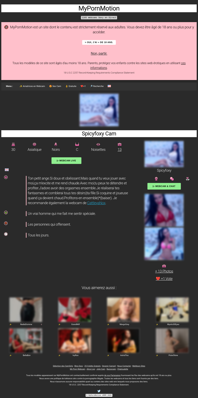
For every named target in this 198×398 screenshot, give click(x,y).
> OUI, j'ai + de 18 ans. (99, 42)
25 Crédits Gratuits (93, 366)
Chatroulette (122, 369)
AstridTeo (124, 355)
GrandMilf (75, 324)
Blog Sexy (78, 366)
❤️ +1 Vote (164, 278)
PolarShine (173, 355)
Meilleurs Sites (138, 366)
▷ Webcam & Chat (164, 186)
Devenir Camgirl (109, 366)
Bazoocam (111, 369)
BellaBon (27, 355)
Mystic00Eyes (173, 324)
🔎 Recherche (97, 86)
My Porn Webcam (77, 369)
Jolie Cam (100, 369)
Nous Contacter (124, 366)
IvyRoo (76, 355)
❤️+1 (83, 86)
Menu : (9, 86)
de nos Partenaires (112, 375)
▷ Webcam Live (66, 160)
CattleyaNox (96, 203)
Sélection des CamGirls (63, 366)
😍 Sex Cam (55, 86)
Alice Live (91, 369)
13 (119, 149)
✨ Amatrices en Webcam (32, 86)
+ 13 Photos (164, 271)
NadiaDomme (26, 324)
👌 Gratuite (70, 86)
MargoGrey (124, 324)
